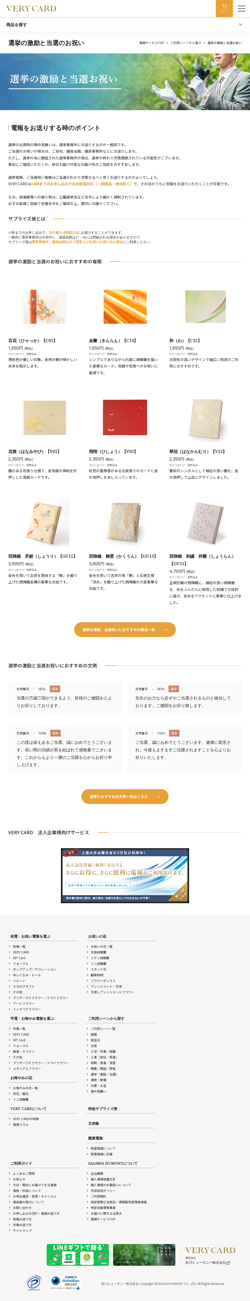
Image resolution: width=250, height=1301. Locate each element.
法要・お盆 (96, 1085)
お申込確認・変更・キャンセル (32, 1196)
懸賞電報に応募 (99, 1154)
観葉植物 (94, 975)
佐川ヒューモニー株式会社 (207, 1262)
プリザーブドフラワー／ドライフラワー (38, 997)
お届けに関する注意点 (104, 1213)
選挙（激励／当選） (102, 1074)
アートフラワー (21, 1003)
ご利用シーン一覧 (100, 1028)
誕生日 (93, 1040)
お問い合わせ (20, 1207)
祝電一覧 (16, 946)
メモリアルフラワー (24, 1068)
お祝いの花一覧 (99, 946)
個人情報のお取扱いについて (108, 1185)
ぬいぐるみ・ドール (24, 975)
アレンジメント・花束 (104, 986)
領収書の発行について (26, 1202)
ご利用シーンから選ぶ (185, 42)
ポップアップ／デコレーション (32, 969)
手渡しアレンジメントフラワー (110, 992)
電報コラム (18, 1124)
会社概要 (94, 1173)
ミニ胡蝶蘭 (96, 963)
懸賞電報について (101, 1148)
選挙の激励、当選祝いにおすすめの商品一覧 (125, 629)
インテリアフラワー (24, 1009)
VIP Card (16, 958)
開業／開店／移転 (101, 1068)
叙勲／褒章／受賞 (101, 1062)
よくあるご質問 (21, 1173)
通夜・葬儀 (96, 1080)
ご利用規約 (96, 1196)
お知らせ (16, 1179)
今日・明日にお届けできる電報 (32, 1185)
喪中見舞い (96, 1091)
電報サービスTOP (151, 42)
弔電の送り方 (20, 1224)
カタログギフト (21, 986)
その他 (15, 992)
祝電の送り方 (20, 1219)
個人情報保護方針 (101, 1179)
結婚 (91, 1034)
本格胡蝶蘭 (96, 952)
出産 (91, 1045)
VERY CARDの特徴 (23, 1118)
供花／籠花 (18, 1093)
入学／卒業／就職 (101, 1051)
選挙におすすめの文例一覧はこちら (125, 796)
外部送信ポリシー (101, 1190)
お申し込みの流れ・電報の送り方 (34, 1213)
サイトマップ (20, 1230)
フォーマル (18, 963)
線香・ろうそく (21, 1051)
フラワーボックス (101, 980)
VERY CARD (18, 952)
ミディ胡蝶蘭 (97, 958)
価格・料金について (24, 1190)
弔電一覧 (16, 1028)
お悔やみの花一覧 (23, 1088)
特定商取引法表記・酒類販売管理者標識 (116, 1202)
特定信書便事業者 (101, 1207)
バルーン (16, 980)
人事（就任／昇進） (102, 1057)
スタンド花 (96, 969)
